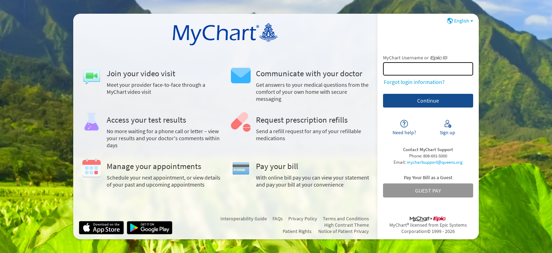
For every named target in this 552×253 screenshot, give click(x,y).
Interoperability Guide (243, 218)
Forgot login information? (414, 81)
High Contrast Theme (346, 225)
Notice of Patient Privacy (343, 231)
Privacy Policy (302, 218)
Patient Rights (297, 231)
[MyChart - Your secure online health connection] (225, 33)
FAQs (277, 218)
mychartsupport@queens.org (435, 162)
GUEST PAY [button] (428, 190)
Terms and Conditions (346, 218)
